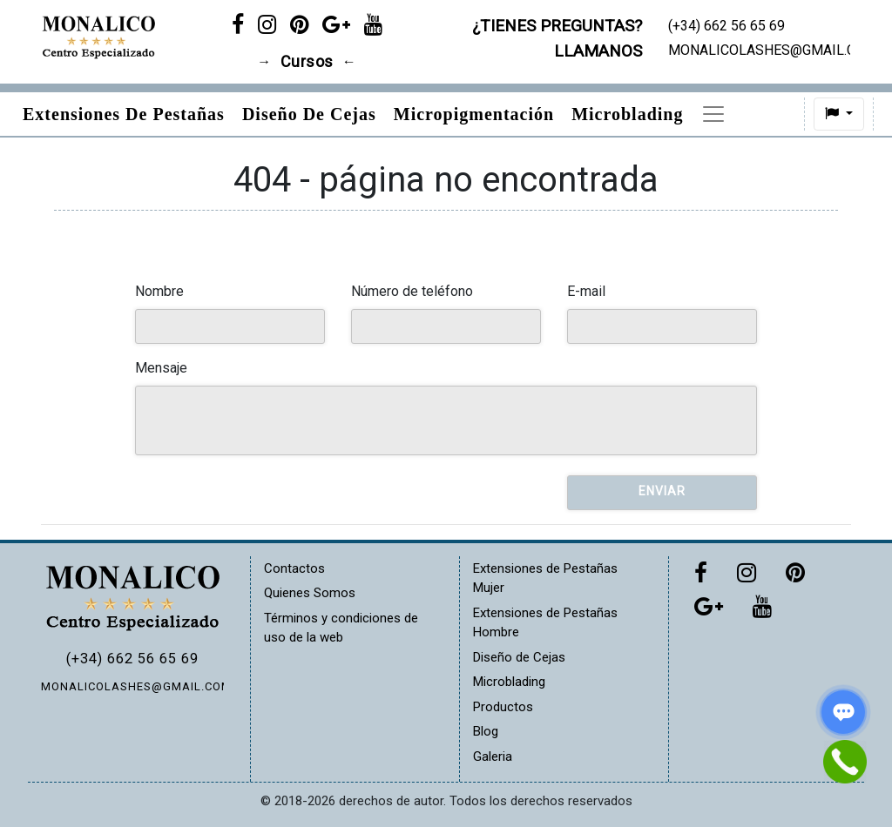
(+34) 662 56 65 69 (132, 658)
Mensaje (161, 368)
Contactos (294, 568)
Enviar (662, 491)
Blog (485, 731)
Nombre (159, 291)
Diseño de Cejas (309, 114)
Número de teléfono (412, 291)
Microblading (627, 114)
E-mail (586, 291)
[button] (791, 114)
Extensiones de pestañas (124, 114)
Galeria (492, 756)
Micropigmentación (474, 114)
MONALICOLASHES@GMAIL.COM (132, 686)
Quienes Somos (309, 593)
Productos (503, 707)
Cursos (307, 62)
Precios (730, 114)
